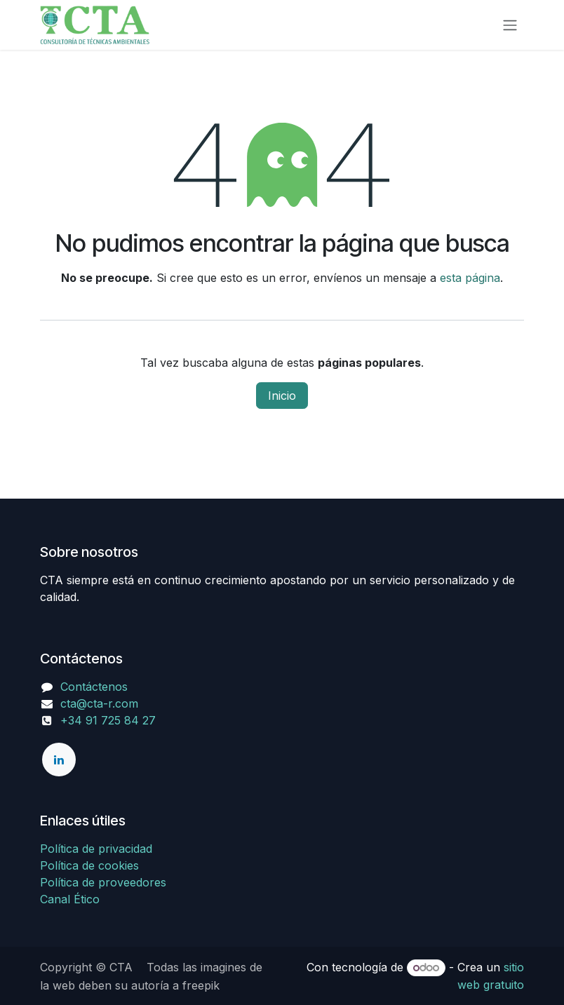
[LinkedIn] (59, 759)
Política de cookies (89, 865)
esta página (470, 278)
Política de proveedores (103, 882)
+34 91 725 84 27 (98, 720)
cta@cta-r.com (99, 703)
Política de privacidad (96, 849)
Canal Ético (70, 899)
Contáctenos (94, 687)
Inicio (282, 396)
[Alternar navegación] (510, 25)
